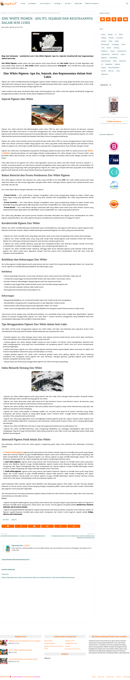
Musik (115, 61)
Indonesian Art (121, 51)
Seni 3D (103, 71)
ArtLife (110, 41)
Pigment (14, 519)
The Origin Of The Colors (72, 649)
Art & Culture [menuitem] (45, 4)
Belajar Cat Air (70, 641)
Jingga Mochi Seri (71, 643)
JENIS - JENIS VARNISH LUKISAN (20, 650)
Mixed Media (113, 58)
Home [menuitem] (23, 4)
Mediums (104, 58)
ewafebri (6, 27)
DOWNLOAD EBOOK (114, 122)
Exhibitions (104, 51)
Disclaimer (126, 677)
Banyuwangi (105, 44)
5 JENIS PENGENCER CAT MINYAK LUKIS (23, 659)
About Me (101, 677)
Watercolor (104, 74)
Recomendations (114, 67)
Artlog (116, 41)
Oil (102, 64)
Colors (123, 44)
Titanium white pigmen (13, 452)
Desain (109, 48)
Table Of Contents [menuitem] (91, 4)
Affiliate (110, 34)
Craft (102, 48)
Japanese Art (105, 54)
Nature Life (122, 61)
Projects (103, 67)
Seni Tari (111, 71)
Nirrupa (68, 646)
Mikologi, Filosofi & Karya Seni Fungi (53, 647)
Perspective (108, 64)
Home (93, 677)
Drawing (116, 48)
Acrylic (103, 34)
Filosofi (112, 51)
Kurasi (123, 54)
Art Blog (103, 38)
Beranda (4, 13)
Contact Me (110, 677)
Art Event (111, 38)
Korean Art (115, 54)
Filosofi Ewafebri (49, 643)
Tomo (118, 71)
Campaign (115, 44)
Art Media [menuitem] (31, 4)
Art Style (103, 41)
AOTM (120, 34)
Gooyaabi (36, 677)
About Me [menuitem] (78, 4)
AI (115, 34)
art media (11, 13)
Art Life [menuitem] (67, 4)
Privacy (118, 677)
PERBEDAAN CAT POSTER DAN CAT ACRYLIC (25, 641)
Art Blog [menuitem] (57, 4)
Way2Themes (18, 677)
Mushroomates (105, 61)
